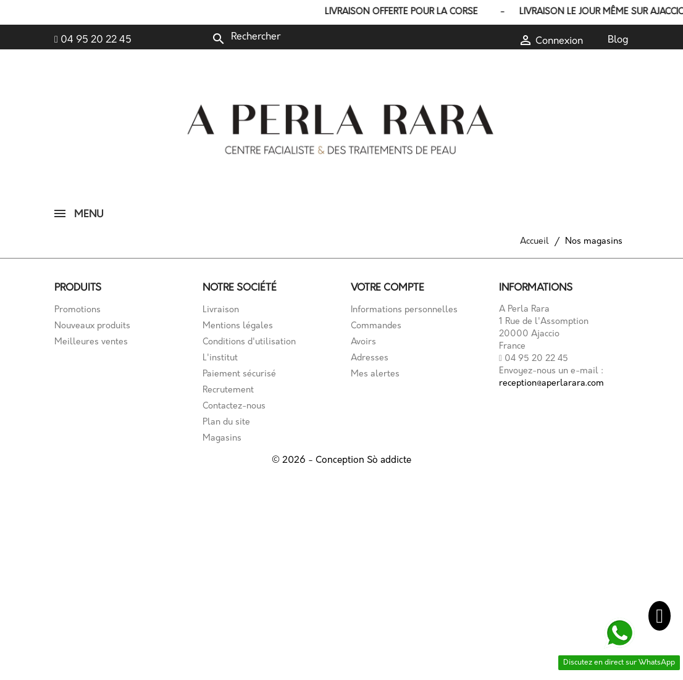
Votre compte (387, 288)
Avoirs (363, 342)
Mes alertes (375, 374)
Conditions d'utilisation (249, 342)
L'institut (220, 358)
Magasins (222, 438)
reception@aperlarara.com (551, 383)
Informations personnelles (404, 310)
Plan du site (226, 422)
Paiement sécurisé (239, 374)
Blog (618, 40)
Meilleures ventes (91, 342)
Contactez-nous (234, 406)
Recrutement (228, 390)
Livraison (221, 310)
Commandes (376, 326)
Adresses (369, 358)
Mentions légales (238, 326)
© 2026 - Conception (319, 460)
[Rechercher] (294, 37)
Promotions (77, 310)
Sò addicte (389, 460)
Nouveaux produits (92, 326)
